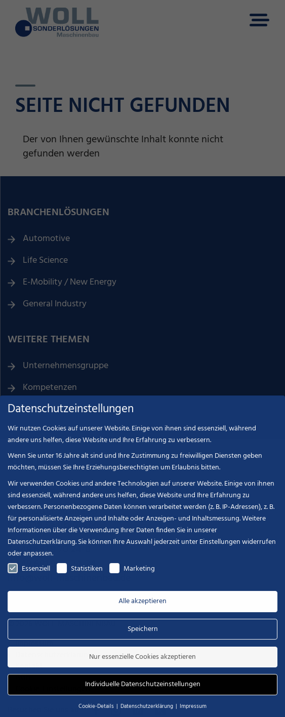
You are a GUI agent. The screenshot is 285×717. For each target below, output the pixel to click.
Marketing (132, 575)
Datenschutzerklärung (41, 548)
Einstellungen (219, 548)
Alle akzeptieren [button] (142, 608)
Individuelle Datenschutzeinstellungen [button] (142, 691)
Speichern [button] (143, 636)
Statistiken (80, 575)
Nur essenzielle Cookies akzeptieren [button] (142, 663)
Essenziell (29, 575)
